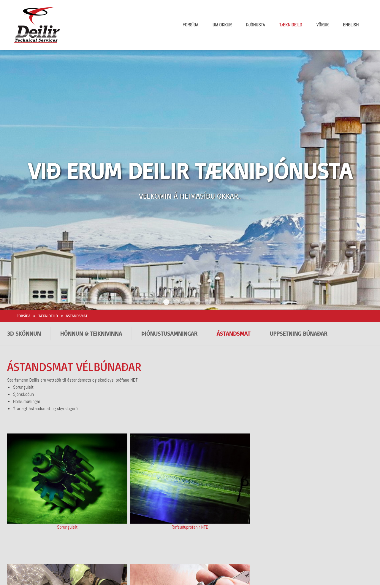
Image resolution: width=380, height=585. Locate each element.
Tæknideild (48, 272)
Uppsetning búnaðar (298, 290)
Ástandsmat (77, 272)
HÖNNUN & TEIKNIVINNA (91, 290)
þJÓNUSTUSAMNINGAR (169, 290)
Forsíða (23, 272)
